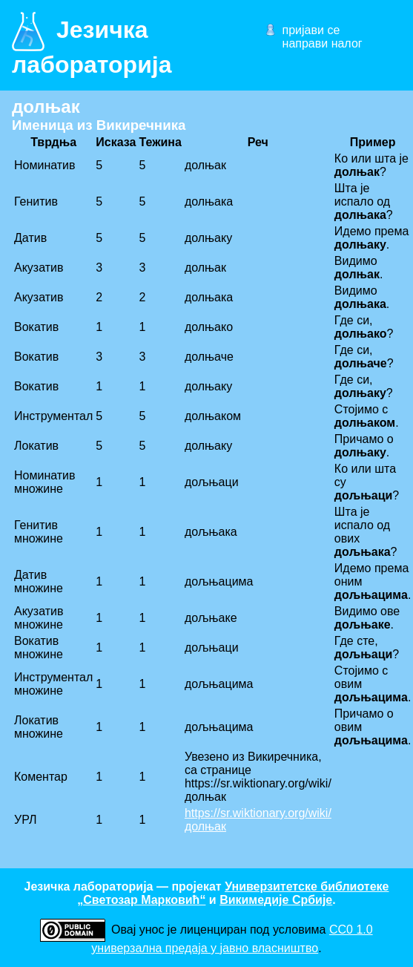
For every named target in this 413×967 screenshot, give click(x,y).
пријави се (311, 30)
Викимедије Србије (275, 900)
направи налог (323, 43)
